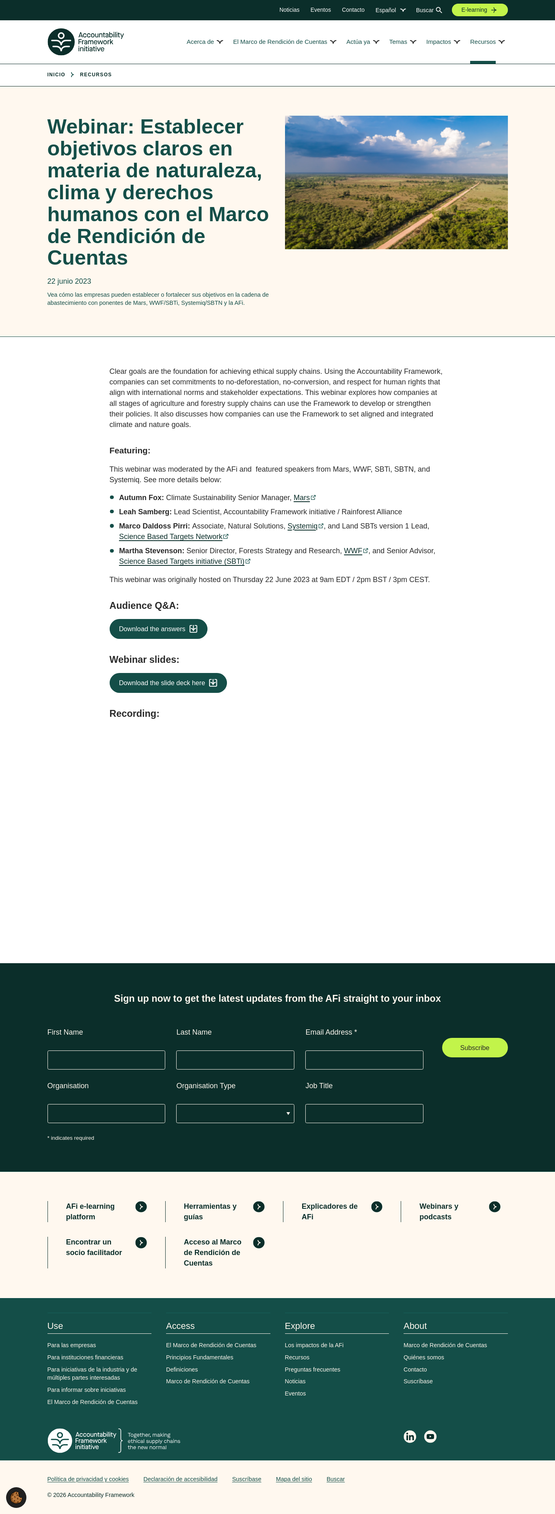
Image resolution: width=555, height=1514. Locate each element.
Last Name (194, 1032)
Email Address (331, 1032)
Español (386, 10)
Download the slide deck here (162, 682)
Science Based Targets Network (170, 537)
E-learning (475, 9)
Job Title (319, 1086)
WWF (353, 551)
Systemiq (302, 526)
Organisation (68, 1086)
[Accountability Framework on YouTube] (431, 1438)
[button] (16, 1497)
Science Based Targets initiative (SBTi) (181, 561)
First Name (65, 1032)
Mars (302, 498)
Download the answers (152, 628)
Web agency (470, 1479)
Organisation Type (205, 1086)
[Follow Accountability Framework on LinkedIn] (410, 1437)
